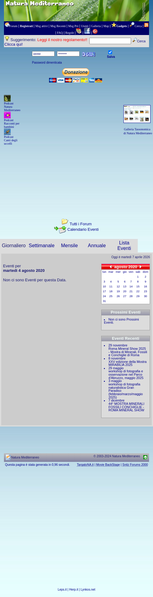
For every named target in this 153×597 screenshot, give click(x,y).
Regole (69, 32)
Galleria (96, 26)
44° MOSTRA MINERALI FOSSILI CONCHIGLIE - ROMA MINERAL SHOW (126, 407)
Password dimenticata (47, 62)
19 (118, 291)
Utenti (85, 26)
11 (110, 286)
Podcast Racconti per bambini (12, 123)
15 (137, 286)
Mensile (69, 245)
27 (124, 296)
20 (124, 291)
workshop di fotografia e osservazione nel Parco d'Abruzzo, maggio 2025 (126, 374)
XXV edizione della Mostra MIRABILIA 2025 (128, 363)
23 (145, 291)
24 (104, 296)
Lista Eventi (124, 245)
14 (131, 286)
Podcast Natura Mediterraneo (12, 107)
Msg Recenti (58, 26)
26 (118, 296)
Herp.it (73, 589)
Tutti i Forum (80, 224)
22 (137, 291)
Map (106, 26)
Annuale (97, 245)
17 (104, 291)
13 (124, 286)
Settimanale (42, 245)
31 (104, 301)
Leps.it (62, 589)
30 (145, 296)
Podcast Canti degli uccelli (10, 140)
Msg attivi (41, 26)
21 (131, 291)
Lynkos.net (88, 589)
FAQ (60, 32)
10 (104, 286)
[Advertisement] (76, 176)
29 (137, 296)
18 (110, 291)
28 (131, 296)
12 (118, 286)
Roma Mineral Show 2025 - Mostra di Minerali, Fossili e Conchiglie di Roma (128, 352)
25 (110, 296)
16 (145, 286)
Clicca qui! (14, 44)
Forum (13, 26)
